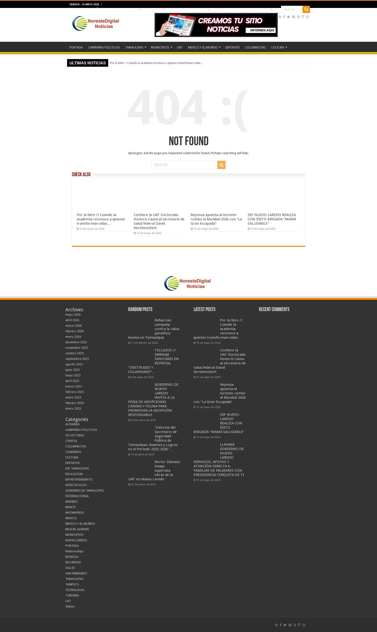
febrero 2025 (74, 392)
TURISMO (72, 595)
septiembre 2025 (77, 359)
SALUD (70, 568)
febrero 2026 (74, 331)
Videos (70, 606)
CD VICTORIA (74, 435)
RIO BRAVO (73, 562)
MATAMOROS (74, 512)
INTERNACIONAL (77, 496)
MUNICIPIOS (153, 9)
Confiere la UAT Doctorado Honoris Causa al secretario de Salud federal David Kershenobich (159, 221)
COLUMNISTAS (242, 9)
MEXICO (71, 518)
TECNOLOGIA (74, 590)
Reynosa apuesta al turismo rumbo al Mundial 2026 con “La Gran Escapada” (216, 219)
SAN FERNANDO (76, 573)
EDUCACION (74, 474)
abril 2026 (72, 320)
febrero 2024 (74, 403)
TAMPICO (72, 584)
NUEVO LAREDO (76, 540)
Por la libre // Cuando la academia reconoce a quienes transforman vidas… (157, 63)
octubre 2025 (74, 353)
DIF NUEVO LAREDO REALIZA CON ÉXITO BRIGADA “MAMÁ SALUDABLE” (272, 219)
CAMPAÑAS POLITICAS (102, 9)
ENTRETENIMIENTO (79, 479)
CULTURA (263, 9)
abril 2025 (72, 381)
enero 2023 (73, 408)
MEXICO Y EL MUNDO (193, 9)
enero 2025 (73, 397)
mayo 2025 (73, 375)
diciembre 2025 (76, 342)
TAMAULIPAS (129, 9)
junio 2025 (72, 370)
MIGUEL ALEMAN (77, 529)
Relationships (74, 551)
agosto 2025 (74, 364)
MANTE (70, 507)
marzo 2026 (73, 325)
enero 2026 (73, 336)
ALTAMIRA (72, 424)
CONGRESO (73, 452)
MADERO (71, 501)
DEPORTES (221, 9)
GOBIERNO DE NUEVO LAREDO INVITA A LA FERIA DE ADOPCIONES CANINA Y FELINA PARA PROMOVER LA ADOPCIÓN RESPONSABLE (153, 399)
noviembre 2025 (76, 347)
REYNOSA (71, 557)
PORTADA (75, 9)
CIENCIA (71, 441)
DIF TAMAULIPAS (77, 468)
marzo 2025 (73, 386)
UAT (172, 9)
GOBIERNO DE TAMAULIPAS (84, 490)
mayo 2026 (73, 314)
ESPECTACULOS (76, 485)
